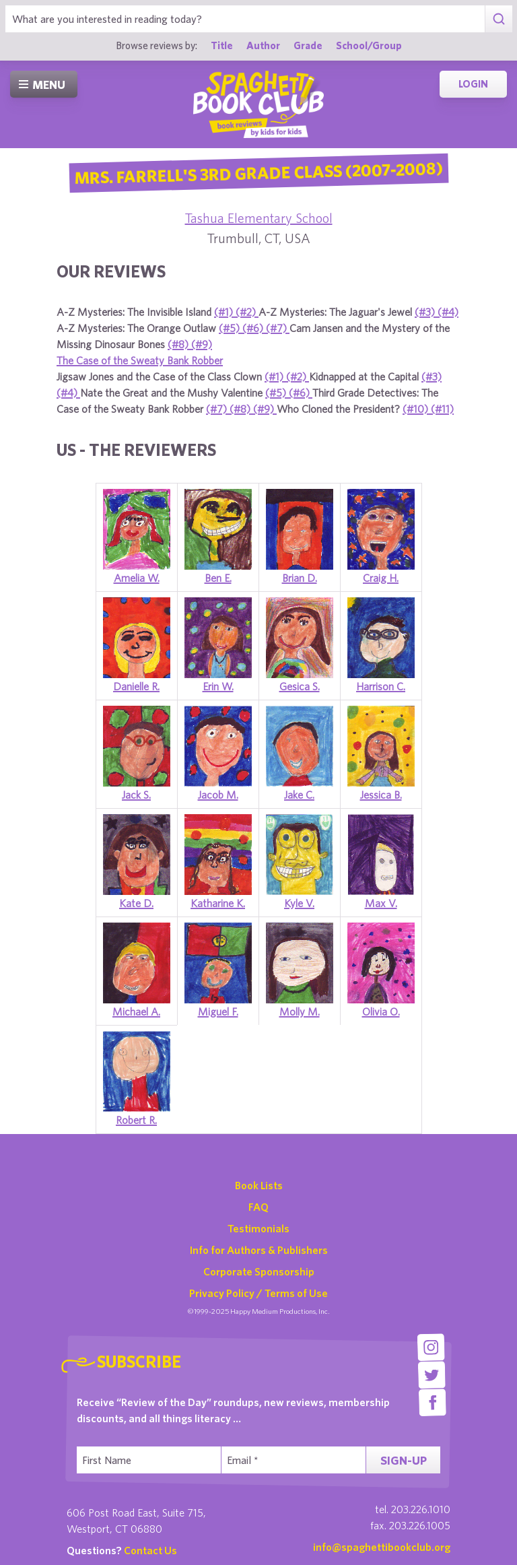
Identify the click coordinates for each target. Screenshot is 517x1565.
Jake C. (299, 795)
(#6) (254, 328)
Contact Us (150, 1550)
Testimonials (258, 1228)
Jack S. (136, 795)
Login (473, 84)
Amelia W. (137, 578)
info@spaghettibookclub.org (381, 1547)
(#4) (448, 312)
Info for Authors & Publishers (259, 1250)
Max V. (381, 903)
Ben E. (218, 578)
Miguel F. (218, 1011)
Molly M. (299, 1011)
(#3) (426, 312)
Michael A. (136, 1011)
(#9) (201, 344)
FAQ (258, 1207)
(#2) (247, 312)
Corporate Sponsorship (258, 1271)
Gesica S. (299, 686)
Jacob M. (218, 795)
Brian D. (299, 578)
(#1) (225, 312)
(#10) (417, 409)
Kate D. (136, 903)
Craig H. (381, 578)
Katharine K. (218, 903)
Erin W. (218, 686)
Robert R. (136, 1120)
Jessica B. (381, 795)
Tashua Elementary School (259, 218)
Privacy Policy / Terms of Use (258, 1293)
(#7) (277, 328)
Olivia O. (381, 1011)
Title (222, 45)
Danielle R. (136, 686)
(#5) (230, 328)
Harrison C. (380, 686)
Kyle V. (299, 903)
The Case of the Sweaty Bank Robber (140, 360)
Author (263, 45)
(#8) (179, 344)
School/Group (369, 45)
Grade (308, 45)
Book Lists (259, 1185)
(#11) (442, 409)
